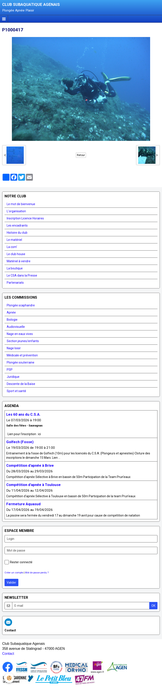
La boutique (15, 268)
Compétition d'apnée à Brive (30, 465)
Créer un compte (14, 572)
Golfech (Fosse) (19, 442)
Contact (8, 653)
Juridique (13, 376)
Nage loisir (14, 348)
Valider (11, 582)
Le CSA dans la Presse (22, 275)
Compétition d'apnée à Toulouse (33, 485)
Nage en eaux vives (20, 334)
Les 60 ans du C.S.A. (23, 414)
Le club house (16, 254)
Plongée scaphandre (21, 305)
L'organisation (16, 211)
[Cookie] (9, 678)
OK (153, 605)
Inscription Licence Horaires (25, 218)
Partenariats (15, 282)
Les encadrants (17, 225)
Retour (81, 155)
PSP (10, 369)
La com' (12, 247)
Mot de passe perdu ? (37, 572)
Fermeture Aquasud (23, 504)
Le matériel (14, 239)
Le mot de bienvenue (21, 204)
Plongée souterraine (20, 362)
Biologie (12, 319)
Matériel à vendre (18, 261)
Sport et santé (16, 391)
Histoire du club (17, 232)
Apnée (11, 312)
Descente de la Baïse (21, 384)
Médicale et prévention (22, 355)
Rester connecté (18, 562)
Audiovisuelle (16, 326)
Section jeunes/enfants (23, 341)
